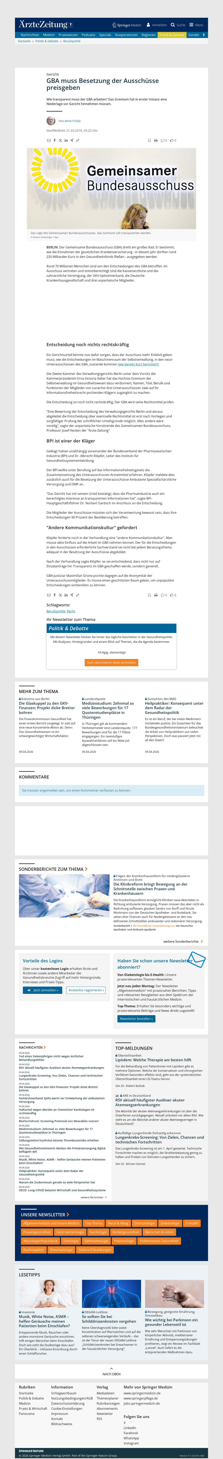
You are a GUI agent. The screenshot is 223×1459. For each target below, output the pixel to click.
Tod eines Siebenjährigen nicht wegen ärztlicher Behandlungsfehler (51, 1058)
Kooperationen (126, 35)
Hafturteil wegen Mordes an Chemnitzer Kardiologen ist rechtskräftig (56, 1112)
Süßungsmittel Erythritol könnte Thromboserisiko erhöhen (59, 1141)
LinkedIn (130, 1428)
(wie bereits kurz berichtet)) (138, 365)
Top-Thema (93, 1224)
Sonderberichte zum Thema (51, 870)
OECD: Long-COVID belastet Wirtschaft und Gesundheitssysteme (62, 1191)
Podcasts (88, 35)
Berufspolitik (55, 612)
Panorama (26, 1414)
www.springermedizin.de (142, 1394)
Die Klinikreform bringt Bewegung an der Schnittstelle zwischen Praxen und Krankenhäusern (150, 889)
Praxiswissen (68, 35)
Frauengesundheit (37, 1232)
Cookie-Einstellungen (66, 1409)
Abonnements (107, 1409)
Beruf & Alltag (118, 1224)
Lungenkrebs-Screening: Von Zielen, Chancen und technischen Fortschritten (61, 1078)
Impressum (59, 1414)
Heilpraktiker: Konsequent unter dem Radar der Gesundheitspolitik (174, 708)
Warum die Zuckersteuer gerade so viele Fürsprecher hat (57, 1183)
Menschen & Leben (159, 1232)
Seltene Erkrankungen (95, 1250)
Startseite (26, 1394)
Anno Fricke (73, 121)
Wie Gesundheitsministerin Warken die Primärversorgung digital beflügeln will (62, 1150)
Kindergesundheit (126, 1232)
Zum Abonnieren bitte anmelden (111, 663)
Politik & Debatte (172, 35)
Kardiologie (98, 1232)
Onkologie (70, 1241)
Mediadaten (105, 1394)
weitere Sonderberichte (184, 942)
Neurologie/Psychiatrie (40, 1241)
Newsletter (105, 1414)
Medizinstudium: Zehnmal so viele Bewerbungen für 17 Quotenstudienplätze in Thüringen (108, 710)
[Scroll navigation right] (203, 35)
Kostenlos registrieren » (86, 991)
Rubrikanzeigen (108, 1404)
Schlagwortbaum (63, 1394)
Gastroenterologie (70, 1232)
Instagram (131, 1444)
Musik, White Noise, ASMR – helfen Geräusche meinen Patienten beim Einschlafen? (62, 1161)
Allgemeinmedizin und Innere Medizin (51, 1224)
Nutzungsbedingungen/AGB (72, 1399)
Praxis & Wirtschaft (33, 1409)
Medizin (49, 35)
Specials (105, 35)
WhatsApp (131, 1439)
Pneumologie (124, 1241)
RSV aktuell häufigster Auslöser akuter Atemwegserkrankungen (61, 1068)
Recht (71, 612)
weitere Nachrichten (94, 1198)
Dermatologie (144, 1224)
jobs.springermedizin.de (142, 1404)
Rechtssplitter (33, 1250)
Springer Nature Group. (102, 1456)
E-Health (192, 1224)
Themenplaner (108, 1399)
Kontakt (57, 1419)
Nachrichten (30, 35)
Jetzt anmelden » (42, 991)
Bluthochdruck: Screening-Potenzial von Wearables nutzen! (59, 1122)
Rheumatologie (61, 1250)
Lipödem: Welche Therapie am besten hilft (153, 1060)
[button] (195, 25)
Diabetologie (170, 1224)
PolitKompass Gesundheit (159, 1241)
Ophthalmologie (96, 1241)
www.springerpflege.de (141, 1399)
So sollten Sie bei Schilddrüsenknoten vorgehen (109, 1319)
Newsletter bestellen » (136, 1019)
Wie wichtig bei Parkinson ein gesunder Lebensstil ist (171, 1323)
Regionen (149, 35)
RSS (99, 1419)
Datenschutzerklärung (68, 1404)
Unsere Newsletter (43, 1215)
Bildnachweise (61, 1425)
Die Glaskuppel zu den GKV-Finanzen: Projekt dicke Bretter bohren (47, 708)
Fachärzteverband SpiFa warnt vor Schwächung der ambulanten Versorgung (62, 1100)
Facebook (131, 1434)
